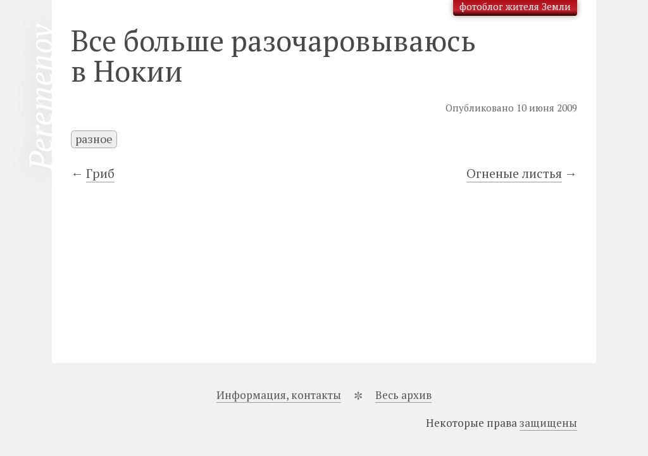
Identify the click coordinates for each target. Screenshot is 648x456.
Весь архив (403, 395)
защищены (548, 422)
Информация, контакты (278, 395)
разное (94, 138)
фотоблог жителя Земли (515, 6)
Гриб (100, 173)
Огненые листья (514, 173)
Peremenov (40, 97)
